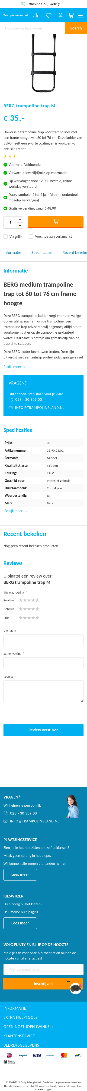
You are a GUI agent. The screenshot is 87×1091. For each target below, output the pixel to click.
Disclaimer (48, 1082)
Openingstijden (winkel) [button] (28, 1026)
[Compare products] (36, 15)
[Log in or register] (60, 15)
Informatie (12, 252)
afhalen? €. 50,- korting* (45, 4)
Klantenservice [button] (19, 1035)
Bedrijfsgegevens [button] (21, 1045)
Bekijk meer (14, 511)
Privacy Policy (65, 1086)
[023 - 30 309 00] (43, 399)
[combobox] (32, 28)
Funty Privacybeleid (30, 1082)
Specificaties (42, 252)
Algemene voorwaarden (68, 1082)
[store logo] (15, 15)
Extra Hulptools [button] (20, 1017)
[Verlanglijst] (49, 15)
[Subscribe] (43, 983)
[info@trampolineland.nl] (43, 408)
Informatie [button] (14, 1008)
